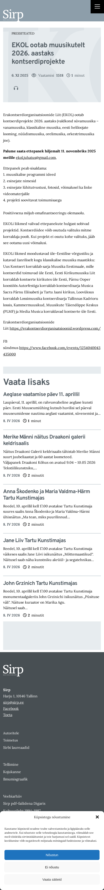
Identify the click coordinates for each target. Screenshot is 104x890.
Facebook (11, 708)
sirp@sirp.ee (13, 702)
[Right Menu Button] (97, 7)
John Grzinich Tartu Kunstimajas (40, 583)
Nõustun (52, 855)
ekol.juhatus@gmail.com (36, 157)
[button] (97, 817)
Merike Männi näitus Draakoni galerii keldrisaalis (44, 440)
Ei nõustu (52, 867)
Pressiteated (23, 33)
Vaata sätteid (52, 879)
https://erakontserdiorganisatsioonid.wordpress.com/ (55, 328)
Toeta (7, 714)
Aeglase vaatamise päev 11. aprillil (41, 395)
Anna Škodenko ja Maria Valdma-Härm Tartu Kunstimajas (46, 495)
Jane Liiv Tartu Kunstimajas (34, 541)
